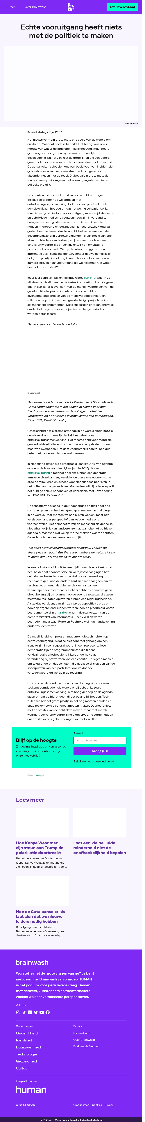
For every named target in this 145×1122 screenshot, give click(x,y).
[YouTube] (42, 1012)
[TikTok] (24, 1012)
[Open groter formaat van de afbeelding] (71, 362)
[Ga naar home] (71, 7)
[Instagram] (18, 1012)
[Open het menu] (10, 7)
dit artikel (61, 612)
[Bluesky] (36, 1012)
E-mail (78, 733)
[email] (99, 740)
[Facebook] (47, 1012)
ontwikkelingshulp (39, 473)
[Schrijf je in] (99, 751)
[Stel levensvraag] (122, 7)
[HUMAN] (31, 1089)
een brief (90, 277)
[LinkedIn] (30, 1012)
